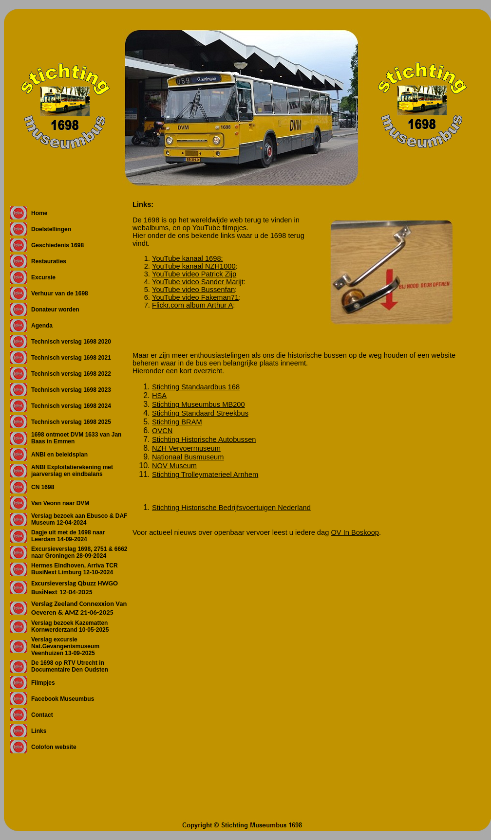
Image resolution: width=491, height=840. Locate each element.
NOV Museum (174, 466)
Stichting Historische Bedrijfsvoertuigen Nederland (231, 507)
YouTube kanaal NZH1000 (194, 266)
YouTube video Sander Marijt (198, 282)
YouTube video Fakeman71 (195, 297)
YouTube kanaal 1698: (187, 258)
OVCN (162, 431)
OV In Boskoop (355, 532)
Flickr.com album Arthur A (192, 305)
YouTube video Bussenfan (193, 289)
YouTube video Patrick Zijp (194, 274)
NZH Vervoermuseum (186, 448)
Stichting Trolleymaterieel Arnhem (205, 474)
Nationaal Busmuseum (188, 457)
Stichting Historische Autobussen (204, 439)
